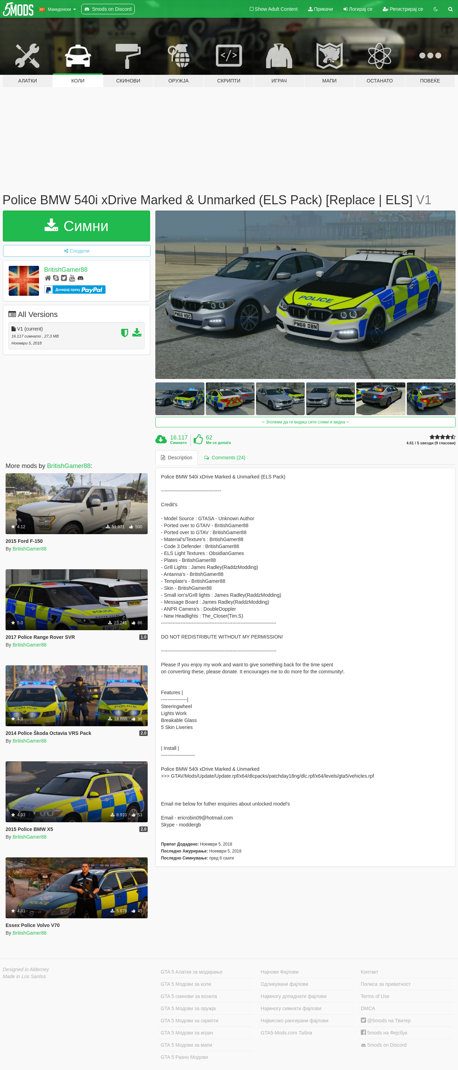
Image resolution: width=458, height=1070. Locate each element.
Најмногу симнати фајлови (291, 1008)
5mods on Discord (384, 1045)
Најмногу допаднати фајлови (294, 996)
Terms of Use (375, 996)
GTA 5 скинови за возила (189, 996)
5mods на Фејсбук (384, 1033)
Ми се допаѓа (218, 443)
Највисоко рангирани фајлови (294, 1020)
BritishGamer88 (66, 269)
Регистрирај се (403, 9)
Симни (77, 226)
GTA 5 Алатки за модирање (192, 972)
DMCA (368, 1008)
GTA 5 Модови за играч (187, 1033)
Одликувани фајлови (284, 984)
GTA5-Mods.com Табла (286, 1033)
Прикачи (320, 9)
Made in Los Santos (24, 976)
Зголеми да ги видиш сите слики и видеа (305, 422)
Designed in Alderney (26, 969)
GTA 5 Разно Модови (184, 1057)
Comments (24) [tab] (224, 457)
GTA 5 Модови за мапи (186, 1045)
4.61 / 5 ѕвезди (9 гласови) (431, 443)
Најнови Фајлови (280, 972)
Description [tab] (176, 457)
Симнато (178, 443)
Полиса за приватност (386, 984)
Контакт (369, 972)
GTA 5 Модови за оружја (188, 1008)
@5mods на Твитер (386, 1020)
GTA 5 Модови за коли (186, 984)
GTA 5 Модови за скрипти (189, 1020)
